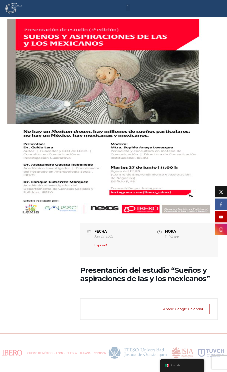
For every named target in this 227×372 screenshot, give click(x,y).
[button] (128, 7)
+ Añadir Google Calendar (181, 309)
